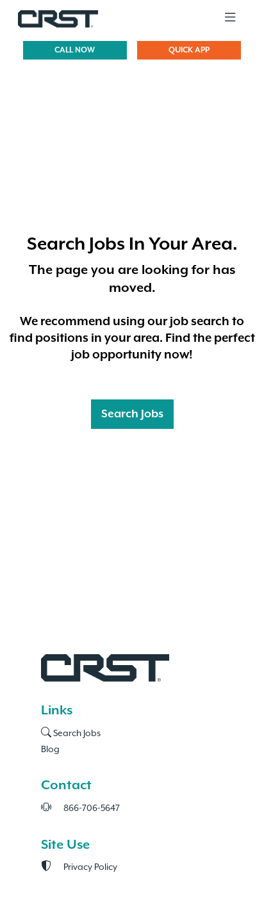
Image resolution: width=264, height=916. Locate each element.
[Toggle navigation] (230, 18)
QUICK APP (189, 50)
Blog (50, 749)
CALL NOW (74, 50)
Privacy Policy (79, 867)
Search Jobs (132, 414)
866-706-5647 (80, 808)
